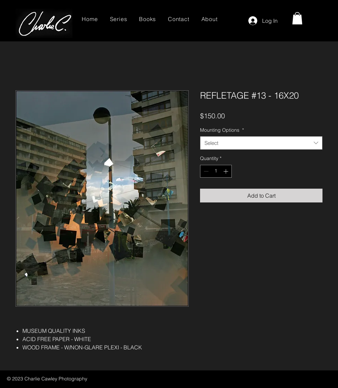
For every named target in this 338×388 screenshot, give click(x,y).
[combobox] (261, 143)
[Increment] (226, 171)
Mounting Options (222, 130)
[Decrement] (205, 171)
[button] (297, 18)
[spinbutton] (216, 171)
